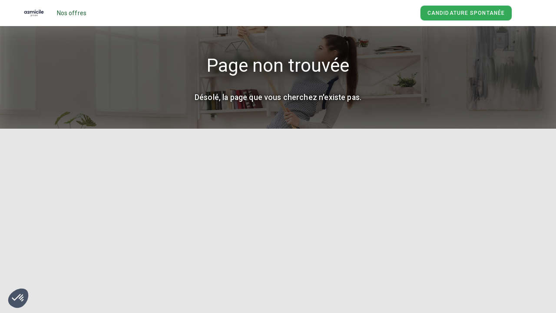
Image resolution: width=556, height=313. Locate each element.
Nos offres (72, 13)
